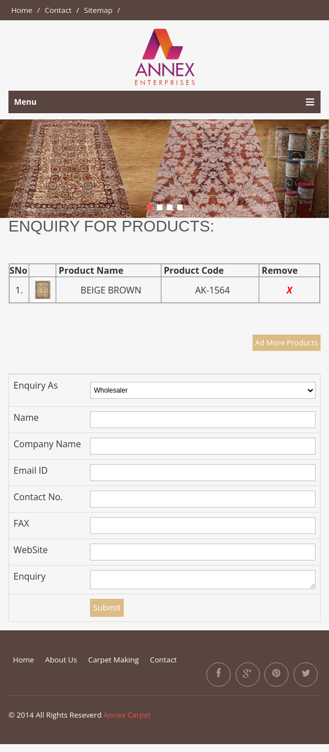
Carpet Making (113, 660)
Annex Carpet (127, 715)
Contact (58, 10)
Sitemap (98, 10)
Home (22, 10)
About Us (61, 660)
